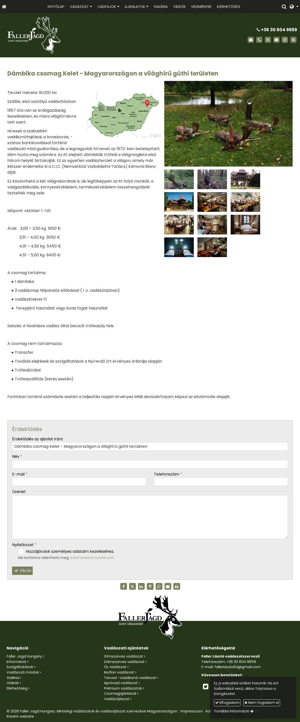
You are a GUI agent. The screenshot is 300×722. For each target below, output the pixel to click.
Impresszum (192, 711)
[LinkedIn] (141, 586)
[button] (294, 6)
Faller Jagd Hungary (24, 656)
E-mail (20, 474)
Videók (13, 682)
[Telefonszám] (259, 40)
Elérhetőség (17, 688)
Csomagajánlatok (120, 693)
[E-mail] (250, 40)
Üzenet (19, 491)
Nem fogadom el (261, 702)
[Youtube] (276, 40)
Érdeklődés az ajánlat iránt (37, 439)
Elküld (22, 570)
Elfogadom (227, 702)
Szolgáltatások (20, 666)
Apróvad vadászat (120, 682)
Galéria (13, 677)
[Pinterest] (150, 586)
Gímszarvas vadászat (123, 656)
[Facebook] (123, 586)
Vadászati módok (23, 672)
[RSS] (293, 40)
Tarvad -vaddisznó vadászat (130, 677)
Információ (16, 661)
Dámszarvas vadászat (124, 661)
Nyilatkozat (24, 545)
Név (17, 456)
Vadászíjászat (116, 698)
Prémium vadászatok (123, 688)
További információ (231, 711)
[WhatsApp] (159, 586)
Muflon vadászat (119, 672)
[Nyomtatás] (176, 586)
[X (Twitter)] (267, 40)
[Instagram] (284, 40)
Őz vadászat (115, 666)
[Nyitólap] (4, 6)
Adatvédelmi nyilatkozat (92, 557)
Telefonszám (168, 474)
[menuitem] (56, 6)
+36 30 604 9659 (277, 30)
